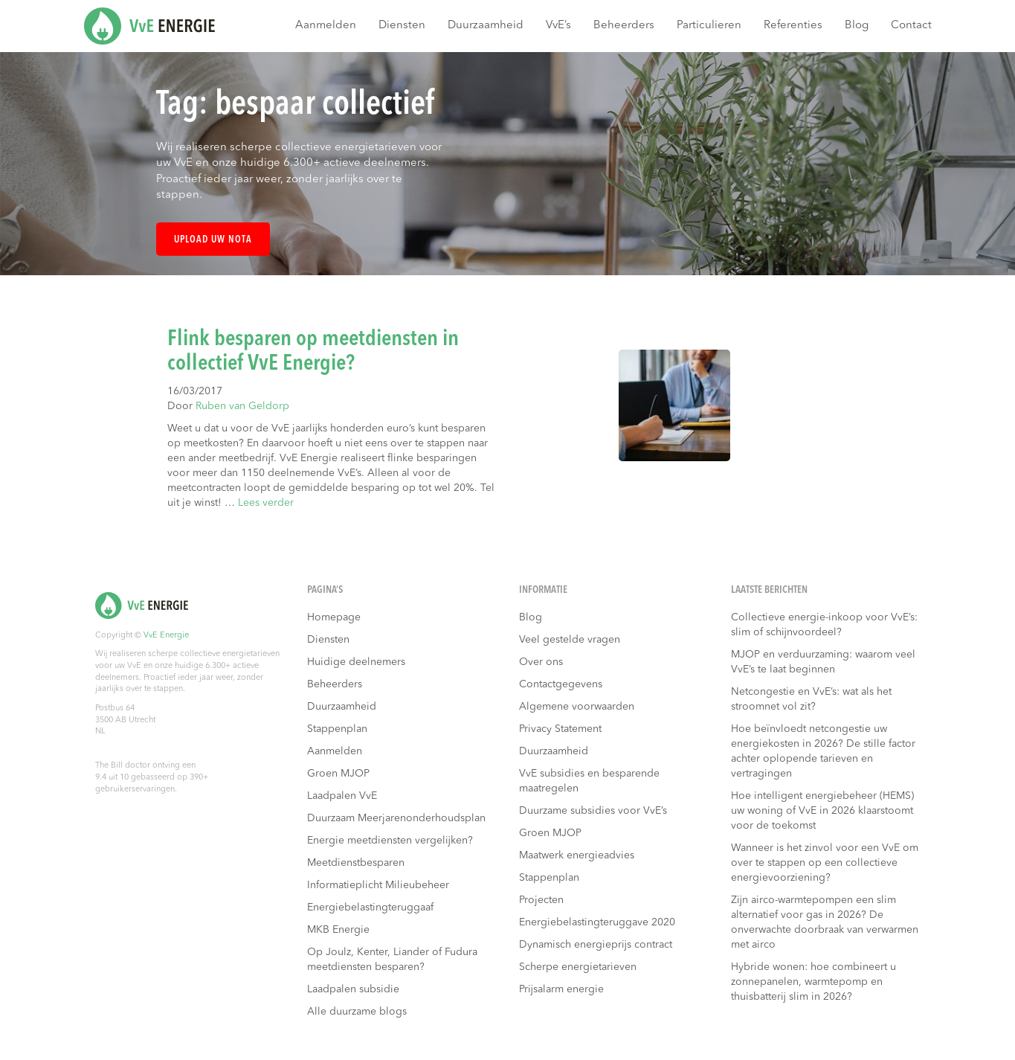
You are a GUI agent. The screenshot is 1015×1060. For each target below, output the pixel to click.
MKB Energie (338, 930)
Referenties (793, 25)
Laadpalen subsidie (353, 989)
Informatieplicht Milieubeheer (378, 885)
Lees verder (266, 503)
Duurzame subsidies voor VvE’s (593, 811)
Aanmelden (325, 25)
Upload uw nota (213, 240)
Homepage (334, 617)
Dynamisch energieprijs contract (595, 944)
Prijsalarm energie (561, 989)
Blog (857, 25)
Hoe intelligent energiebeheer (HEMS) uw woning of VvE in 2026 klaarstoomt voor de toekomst (822, 811)
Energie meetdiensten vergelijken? (390, 840)
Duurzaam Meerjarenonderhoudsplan (396, 818)
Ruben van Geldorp (242, 406)
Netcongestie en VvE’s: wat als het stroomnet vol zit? (811, 699)
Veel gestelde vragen (569, 640)
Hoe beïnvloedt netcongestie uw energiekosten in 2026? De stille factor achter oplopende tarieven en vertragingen (823, 751)
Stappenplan (337, 729)
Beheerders (623, 25)
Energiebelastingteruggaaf (370, 907)
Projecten (541, 900)
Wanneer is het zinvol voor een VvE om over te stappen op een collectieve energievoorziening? (824, 863)
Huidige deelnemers (356, 662)
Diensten (401, 25)
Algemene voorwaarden (576, 706)
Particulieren (709, 25)
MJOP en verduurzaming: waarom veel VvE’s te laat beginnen (823, 662)
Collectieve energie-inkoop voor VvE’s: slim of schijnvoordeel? (824, 624)
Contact (911, 25)
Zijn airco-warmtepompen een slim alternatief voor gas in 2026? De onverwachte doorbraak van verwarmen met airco (824, 922)
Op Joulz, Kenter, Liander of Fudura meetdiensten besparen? (392, 959)
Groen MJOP (338, 773)
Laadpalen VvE (342, 796)
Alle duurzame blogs (357, 1011)
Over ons (541, 662)
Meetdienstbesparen (356, 863)
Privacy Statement (560, 729)
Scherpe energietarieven (578, 967)
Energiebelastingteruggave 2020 (597, 922)
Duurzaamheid (485, 25)
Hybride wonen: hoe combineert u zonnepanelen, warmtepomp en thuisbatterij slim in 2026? (813, 982)
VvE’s (558, 25)
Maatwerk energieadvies (576, 855)
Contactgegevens (560, 684)
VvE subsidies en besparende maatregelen (589, 781)
